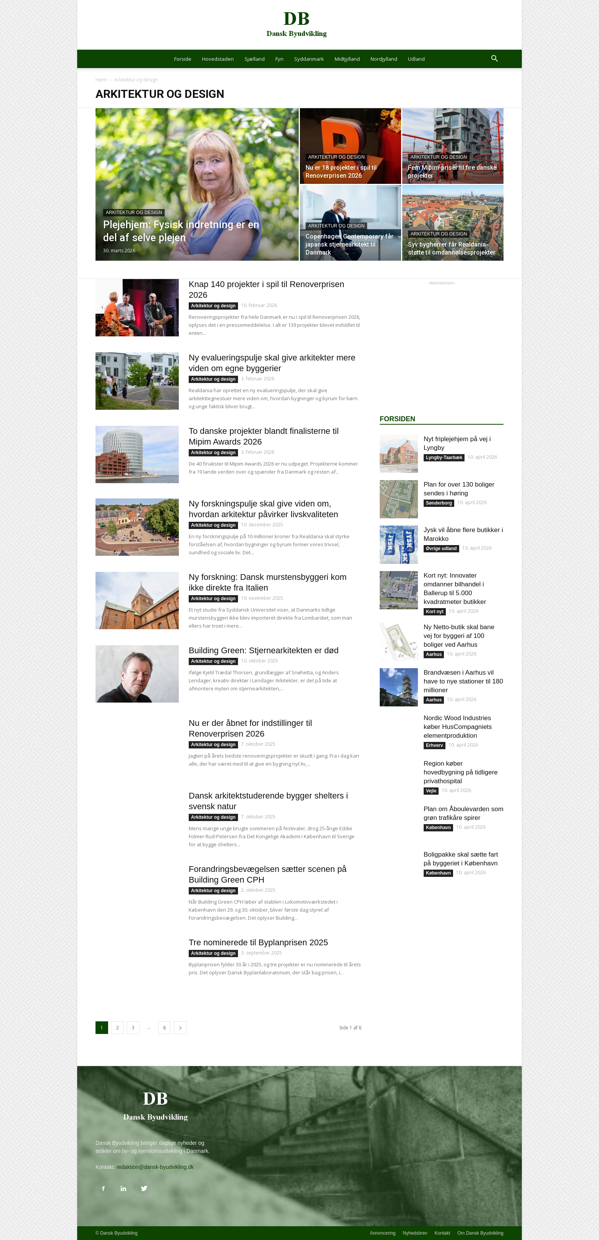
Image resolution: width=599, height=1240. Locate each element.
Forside (182, 58)
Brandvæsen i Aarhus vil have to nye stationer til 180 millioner (463, 681)
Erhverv (434, 745)
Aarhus (434, 654)
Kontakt (442, 1233)
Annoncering (382, 1233)
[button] (494, 59)
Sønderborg (439, 503)
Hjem (101, 79)
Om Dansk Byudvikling (480, 1233)
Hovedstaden (218, 58)
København (438, 827)
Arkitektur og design (134, 212)
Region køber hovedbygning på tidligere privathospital (461, 772)
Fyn (279, 58)
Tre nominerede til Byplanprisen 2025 (258, 942)
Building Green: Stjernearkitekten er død (264, 650)
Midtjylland (347, 58)
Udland (416, 58)
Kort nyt (435, 611)
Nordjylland (384, 58)
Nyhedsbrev (415, 1233)
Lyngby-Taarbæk (444, 457)
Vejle (431, 791)
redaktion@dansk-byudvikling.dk (155, 1167)
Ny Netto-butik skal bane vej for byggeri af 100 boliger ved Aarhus (459, 635)
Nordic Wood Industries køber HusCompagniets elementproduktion (458, 726)
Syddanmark (309, 58)
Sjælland (254, 58)
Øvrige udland (441, 548)
